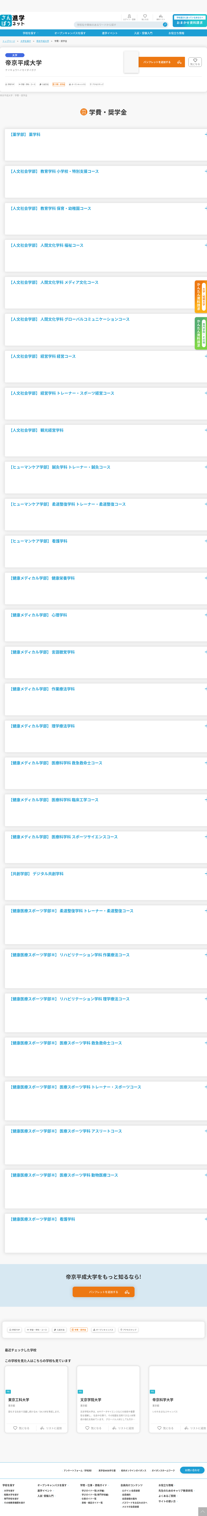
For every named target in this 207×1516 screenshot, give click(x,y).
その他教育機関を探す (14, 1494)
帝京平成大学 (43, 29)
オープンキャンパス (138, 73)
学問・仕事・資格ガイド (93, 1477)
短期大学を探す (11, 1486)
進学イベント (45, 1482)
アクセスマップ (173, 73)
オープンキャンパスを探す (52, 1477)
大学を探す (26, 29)
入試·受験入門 (46, 1488)
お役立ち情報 (165, 1477)
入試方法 (78, 73)
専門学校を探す (11, 1490)
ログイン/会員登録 (131, 1482)
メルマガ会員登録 (130, 1498)
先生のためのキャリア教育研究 (175, 1482)
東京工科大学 (19, 1390)
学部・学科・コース (47, 73)
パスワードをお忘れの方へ (134, 1494)
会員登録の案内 (129, 1490)
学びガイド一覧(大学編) (93, 1482)
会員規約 (126, 1486)
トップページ (9, 29)
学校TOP (17, 73)
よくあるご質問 (167, 1488)
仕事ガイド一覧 (89, 1490)
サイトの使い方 (167, 1493)
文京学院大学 (91, 1390)
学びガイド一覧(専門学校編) (95, 1486)
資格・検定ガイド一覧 (92, 1494)
